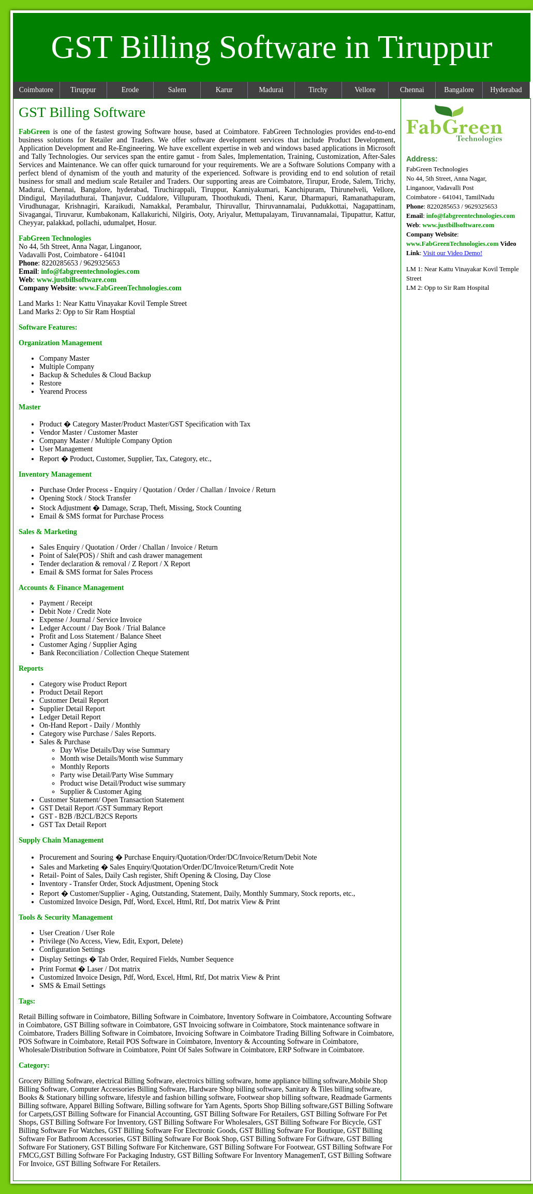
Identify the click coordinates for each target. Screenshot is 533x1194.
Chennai (412, 90)
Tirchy (318, 90)
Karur (224, 90)
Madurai (271, 90)
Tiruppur (83, 90)
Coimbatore (36, 90)
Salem (177, 90)
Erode (130, 90)
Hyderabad (506, 90)
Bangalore (459, 90)
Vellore (364, 90)
